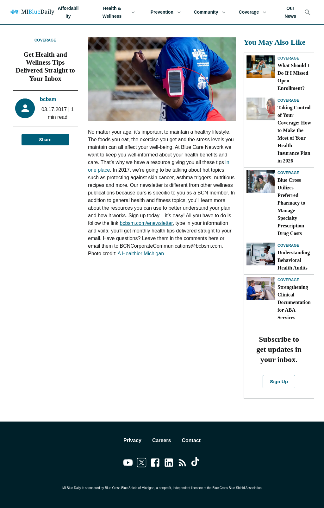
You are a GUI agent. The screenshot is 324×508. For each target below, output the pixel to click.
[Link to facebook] (155, 463)
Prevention (165, 12)
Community (210, 12)
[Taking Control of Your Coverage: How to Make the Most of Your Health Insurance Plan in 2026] (260, 109)
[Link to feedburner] (182, 463)
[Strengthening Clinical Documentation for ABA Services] (260, 288)
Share (45, 140)
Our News (290, 12)
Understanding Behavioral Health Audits (293, 260)
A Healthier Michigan (140, 253)
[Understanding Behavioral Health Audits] (260, 254)
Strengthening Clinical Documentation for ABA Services (294, 302)
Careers (161, 440)
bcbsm (48, 99)
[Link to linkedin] (168, 463)
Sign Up (279, 381)
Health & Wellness (116, 12)
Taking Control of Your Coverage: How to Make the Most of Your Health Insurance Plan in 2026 (294, 134)
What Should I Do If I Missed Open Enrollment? (293, 77)
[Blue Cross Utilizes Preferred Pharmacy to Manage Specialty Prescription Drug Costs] (260, 181)
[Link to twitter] (141, 463)
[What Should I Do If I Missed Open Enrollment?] (260, 66)
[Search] (307, 12)
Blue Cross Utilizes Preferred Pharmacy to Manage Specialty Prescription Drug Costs (291, 206)
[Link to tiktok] (196, 463)
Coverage (252, 12)
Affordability (68, 12)
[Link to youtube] (128, 463)
